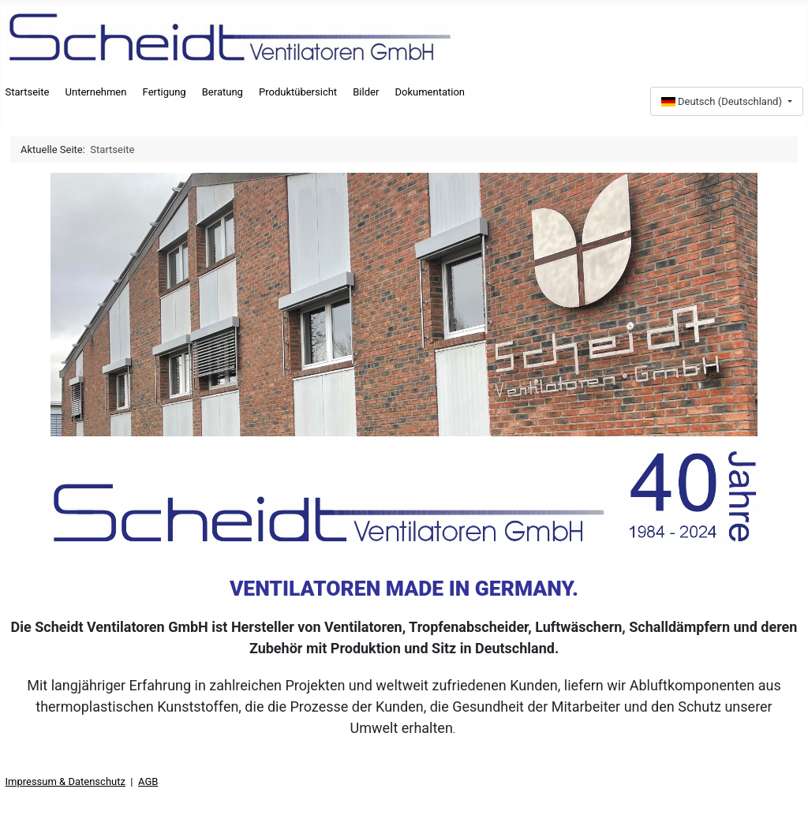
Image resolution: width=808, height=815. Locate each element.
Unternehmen (96, 92)
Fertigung (164, 92)
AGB (148, 781)
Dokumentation (430, 92)
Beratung (222, 92)
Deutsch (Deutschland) (722, 101)
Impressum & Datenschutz (65, 781)
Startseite (28, 92)
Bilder (366, 92)
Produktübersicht (298, 92)
